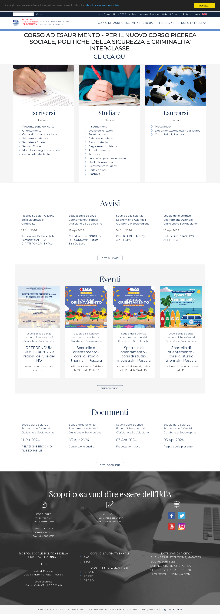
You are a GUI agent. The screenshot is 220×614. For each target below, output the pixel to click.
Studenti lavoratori (101, 162)
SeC (86, 557)
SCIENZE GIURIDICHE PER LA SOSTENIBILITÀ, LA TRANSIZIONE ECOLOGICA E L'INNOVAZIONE (173, 570)
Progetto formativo (128, 446)
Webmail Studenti (171, 14)
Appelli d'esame (99, 150)
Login (197, 14)
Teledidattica (97, 134)
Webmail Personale (149, 14)
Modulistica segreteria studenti (42, 150)
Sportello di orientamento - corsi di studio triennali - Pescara (86, 354)
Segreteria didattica (35, 138)
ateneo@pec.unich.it (112, 517)
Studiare (149, 23)
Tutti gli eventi (110, 388)
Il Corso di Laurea (108, 23)
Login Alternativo (172, 609)
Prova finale (163, 126)
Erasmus (94, 173)
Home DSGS (119, 14)
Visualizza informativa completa (115, 6)
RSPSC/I (89, 580)
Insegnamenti (98, 126)
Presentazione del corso (38, 126)
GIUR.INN (90, 572)
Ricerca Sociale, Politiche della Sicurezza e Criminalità (37, 219)
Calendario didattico (102, 138)
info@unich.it (113, 514)
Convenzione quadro (81, 446)
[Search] (23, 14)
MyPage (133, 14)
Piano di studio (98, 142)
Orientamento (31, 130)
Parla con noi (97, 170)
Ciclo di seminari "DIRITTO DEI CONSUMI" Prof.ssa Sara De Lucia (85, 240)
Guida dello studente (36, 154)
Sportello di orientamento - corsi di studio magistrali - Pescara (134, 354)
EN (204, 14)
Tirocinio (94, 154)
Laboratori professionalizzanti (108, 158)
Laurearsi (166, 23)
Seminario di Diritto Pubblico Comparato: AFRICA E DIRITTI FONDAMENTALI (38, 240)
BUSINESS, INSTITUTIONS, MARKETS (175, 557)
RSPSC (88, 576)
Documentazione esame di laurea (177, 130)
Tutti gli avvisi (110, 258)
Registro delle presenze (178, 446)
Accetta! (204, 5)
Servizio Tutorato (33, 146)
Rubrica (187, 14)
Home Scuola (103, 14)
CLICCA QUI (110, 56)
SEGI (87, 561)
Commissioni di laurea (169, 134)
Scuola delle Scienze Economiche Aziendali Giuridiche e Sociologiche (85, 219)
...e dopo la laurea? (191, 23)
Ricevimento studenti (103, 166)
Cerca (39, 14)
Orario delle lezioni (101, 130)
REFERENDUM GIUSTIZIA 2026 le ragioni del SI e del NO (39, 354)
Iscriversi (132, 23)
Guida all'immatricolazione (39, 134)
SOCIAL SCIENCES (162, 561)
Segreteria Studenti (35, 142)
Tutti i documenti (110, 465)
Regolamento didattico (104, 146)
